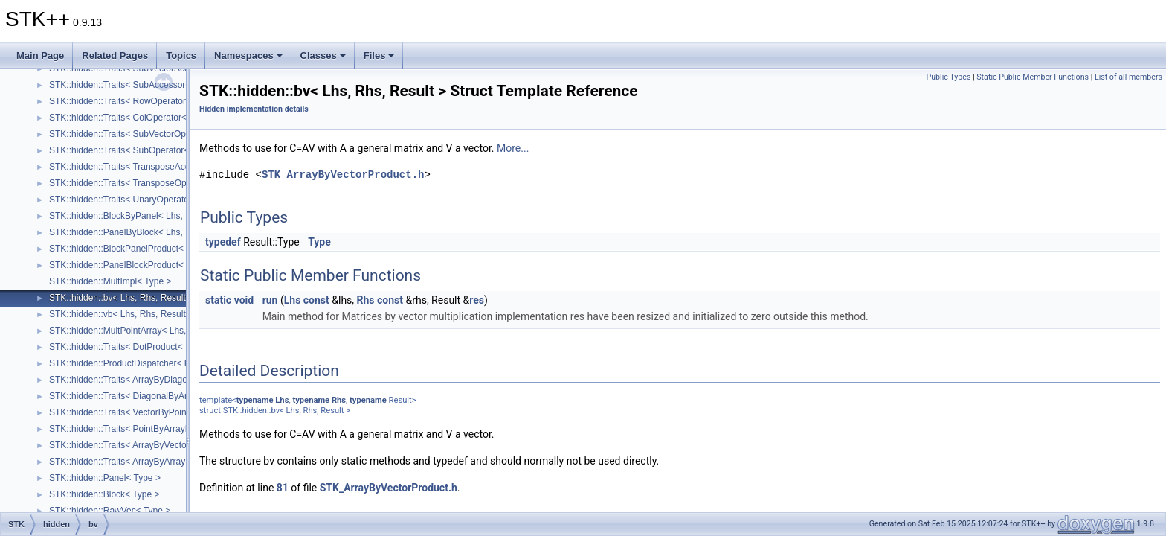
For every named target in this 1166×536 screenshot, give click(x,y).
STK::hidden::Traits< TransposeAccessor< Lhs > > (148, 167)
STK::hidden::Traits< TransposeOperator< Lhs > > (148, 183)
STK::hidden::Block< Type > (104, 494)
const (316, 300)
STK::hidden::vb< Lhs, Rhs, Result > (121, 314)
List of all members (1128, 77)
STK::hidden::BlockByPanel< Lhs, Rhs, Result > (144, 216)
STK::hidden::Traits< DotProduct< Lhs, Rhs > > (142, 347)
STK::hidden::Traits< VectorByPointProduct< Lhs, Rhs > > (163, 412)
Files (379, 55)
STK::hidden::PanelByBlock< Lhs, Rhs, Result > (144, 232)
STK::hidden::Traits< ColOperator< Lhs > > (134, 117)
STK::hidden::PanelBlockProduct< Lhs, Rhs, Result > (154, 265)
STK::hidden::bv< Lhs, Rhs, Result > (121, 298)
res (476, 300)
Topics (181, 55)
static (218, 300)
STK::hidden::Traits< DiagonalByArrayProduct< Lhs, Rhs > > (169, 396)
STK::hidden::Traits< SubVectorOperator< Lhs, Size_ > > (161, 134)
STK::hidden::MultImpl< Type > (110, 281)
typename (255, 400)
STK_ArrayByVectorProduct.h (343, 175)
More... (513, 148)
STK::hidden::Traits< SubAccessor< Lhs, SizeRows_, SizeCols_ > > (183, 85)
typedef (223, 242)
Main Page (40, 55)
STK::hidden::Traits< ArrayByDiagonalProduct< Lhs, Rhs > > (169, 379)
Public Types (948, 77)
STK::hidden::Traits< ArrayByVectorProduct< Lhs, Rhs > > (163, 445)
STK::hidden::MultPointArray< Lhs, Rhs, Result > (145, 330)
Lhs (292, 300)
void (244, 300)
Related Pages (115, 55)
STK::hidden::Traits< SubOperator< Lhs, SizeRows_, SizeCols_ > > (182, 150)
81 (283, 488)
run (270, 300)
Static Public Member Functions (1032, 77)
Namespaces (248, 55)
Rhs (366, 300)
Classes (323, 55)
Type (319, 242)
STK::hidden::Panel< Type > (105, 478)
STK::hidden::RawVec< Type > (109, 510)
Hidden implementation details (254, 109)
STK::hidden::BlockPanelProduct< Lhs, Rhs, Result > (154, 248)
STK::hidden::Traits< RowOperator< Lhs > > (136, 101)
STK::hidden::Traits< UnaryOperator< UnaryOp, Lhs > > (159, 199)
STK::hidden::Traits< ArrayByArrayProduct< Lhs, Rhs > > (161, 461)
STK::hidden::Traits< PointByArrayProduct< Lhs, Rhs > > (161, 429)
